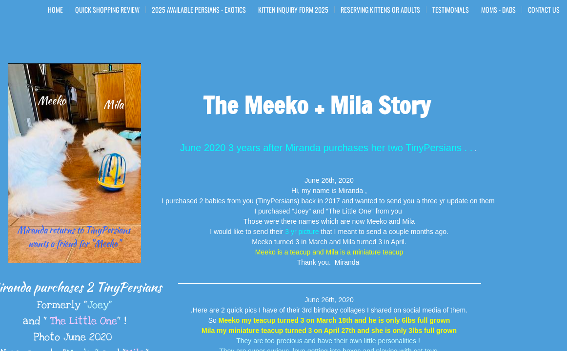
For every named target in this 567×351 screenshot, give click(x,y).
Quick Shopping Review (107, 9)
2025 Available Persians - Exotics (199, 9)
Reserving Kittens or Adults (380, 9)
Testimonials (450, 9)
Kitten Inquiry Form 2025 (293, 9)
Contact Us (544, 9)
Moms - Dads (498, 9)
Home (55, 9)
